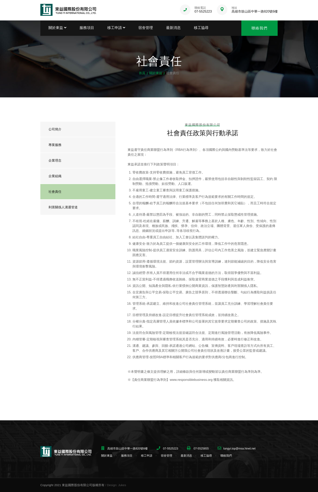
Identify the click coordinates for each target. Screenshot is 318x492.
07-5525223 (203, 11)
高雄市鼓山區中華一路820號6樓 (254, 11)
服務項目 (87, 28)
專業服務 (54, 145)
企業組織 (54, 176)
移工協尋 (201, 28)
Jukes (122, 485)
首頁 (142, 73)
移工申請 (116, 28)
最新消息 (173, 28)
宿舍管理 (145, 28)
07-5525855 (201, 448)
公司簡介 (54, 129)
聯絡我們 (259, 28)
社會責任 (54, 191)
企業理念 (54, 160)
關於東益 (57, 28)
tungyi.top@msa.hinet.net (239, 448)
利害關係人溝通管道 (63, 207)
